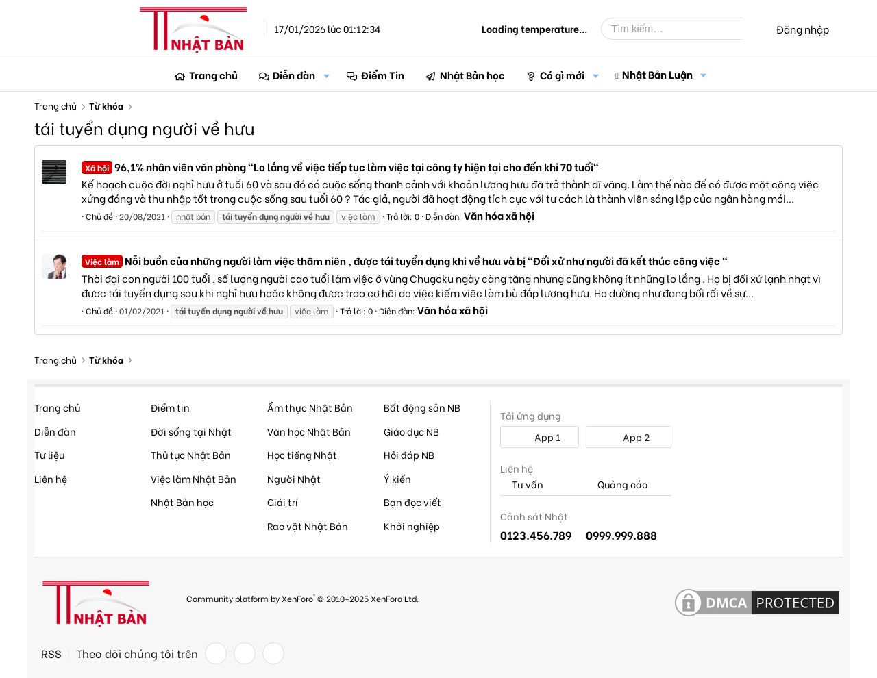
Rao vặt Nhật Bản (307, 525)
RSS (51, 653)
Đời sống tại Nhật (191, 431)
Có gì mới (562, 74)
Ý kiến (397, 478)
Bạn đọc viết (412, 501)
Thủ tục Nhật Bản (191, 454)
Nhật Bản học (472, 74)
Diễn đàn (294, 74)
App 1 (539, 436)
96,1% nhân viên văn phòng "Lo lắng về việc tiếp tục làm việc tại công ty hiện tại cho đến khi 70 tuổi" (340, 166)
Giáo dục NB (411, 431)
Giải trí (282, 501)
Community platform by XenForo (302, 597)
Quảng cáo (616, 484)
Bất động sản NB (422, 407)
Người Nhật (294, 478)
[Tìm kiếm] (682, 29)
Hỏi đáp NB (409, 454)
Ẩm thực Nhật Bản (310, 407)
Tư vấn (521, 484)
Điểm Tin (382, 74)
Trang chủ (213, 74)
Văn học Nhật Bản (309, 431)
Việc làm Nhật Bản (193, 478)
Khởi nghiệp (412, 525)
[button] (326, 75)
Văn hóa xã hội (499, 215)
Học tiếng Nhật (302, 454)
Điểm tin (170, 407)
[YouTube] (273, 653)
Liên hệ (50, 478)
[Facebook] (216, 653)
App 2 (629, 436)
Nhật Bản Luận (657, 73)
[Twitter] (245, 653)
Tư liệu (49, 454)
